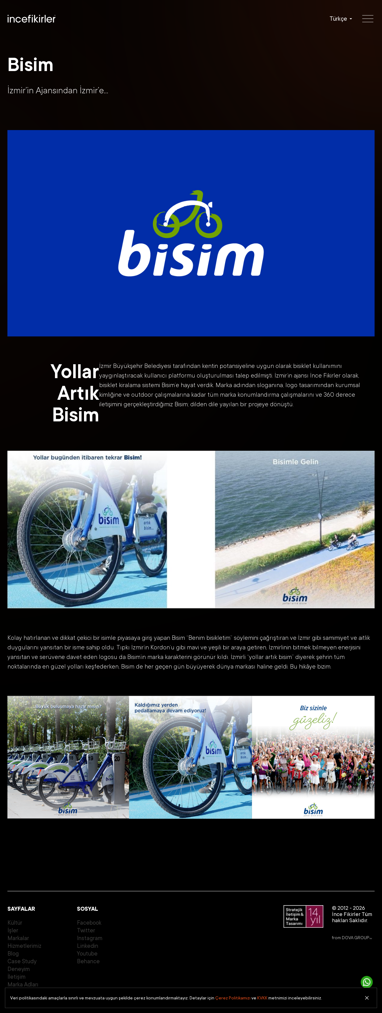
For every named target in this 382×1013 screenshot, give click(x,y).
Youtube (87, 954)
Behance (88, 961)
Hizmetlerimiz (24, 946)
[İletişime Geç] (367, 982)
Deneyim (18, 969)
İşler (12, 930)
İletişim (16, 977)
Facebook (89, 923)
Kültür (14, 923)
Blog (13, 954)
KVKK (262, 997)
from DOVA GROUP (352, 937)
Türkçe (338, 18)
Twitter (86, 930)
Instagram (90, 938)
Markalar (18, 938)
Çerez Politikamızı (232, 997)
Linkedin (87, 946)
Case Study (21, 961)
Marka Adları (22, 984)
